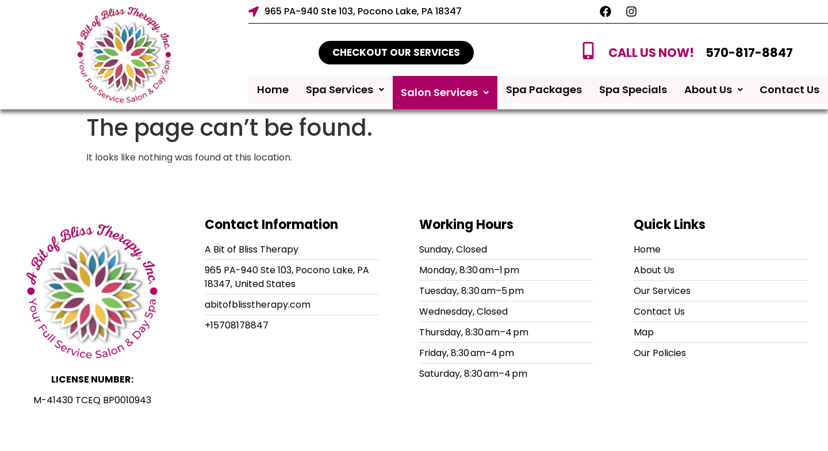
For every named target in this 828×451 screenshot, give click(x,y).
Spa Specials (633, 92)
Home (273, 92)
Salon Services (445, 92)
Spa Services (345, 92)
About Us (713, 92)
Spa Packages (544, 92)
